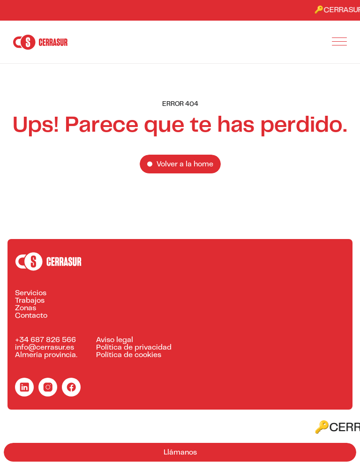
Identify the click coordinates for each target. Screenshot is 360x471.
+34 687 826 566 (45, 340)
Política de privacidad (134, 347)
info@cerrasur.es (44, 347)
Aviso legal (114, 340)
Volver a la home (185, 164)
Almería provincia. (46, 355)
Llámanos (180, 452)
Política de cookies (128, 355)
